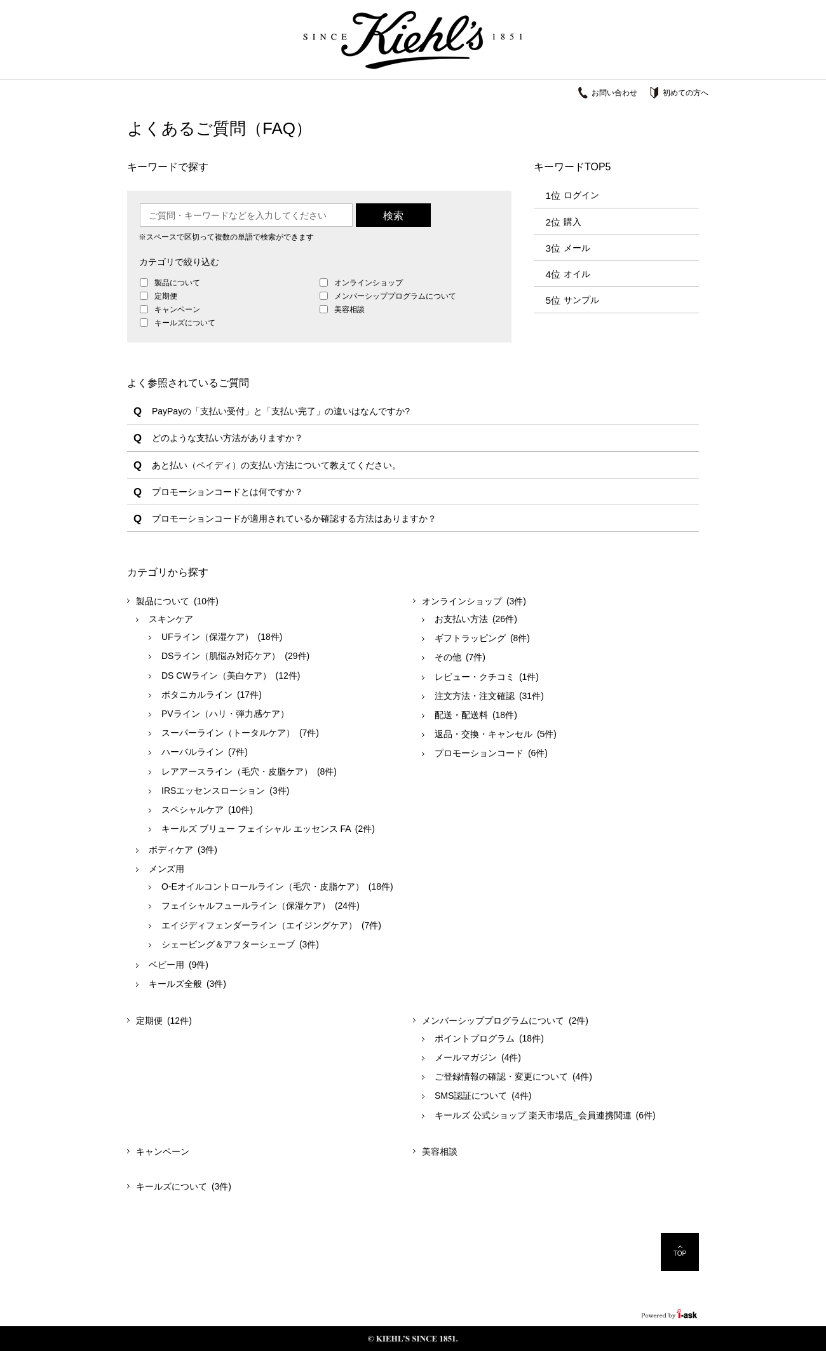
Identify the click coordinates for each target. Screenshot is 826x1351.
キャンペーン (176, 309)
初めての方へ (685, 92)
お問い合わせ (614, 92)
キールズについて (183, 322)
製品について (176, 282)
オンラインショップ (367, 282)
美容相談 (348, 309)
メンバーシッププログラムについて (394, 296)
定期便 (164, 296)
